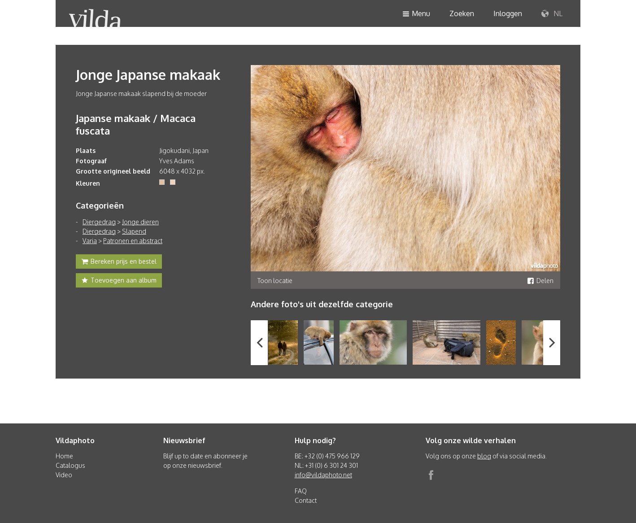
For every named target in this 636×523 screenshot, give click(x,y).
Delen (540, 280)
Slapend (134, 231)
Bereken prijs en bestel (119, 262)
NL (551, 14)
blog (484, 456)
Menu (416, 14)
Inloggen (507, 13)
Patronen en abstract (132, 240)
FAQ (301, 491)
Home (64, 456)
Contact (306, 500)
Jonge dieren (140, 222)
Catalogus (70, 465)
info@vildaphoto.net (323, 475)
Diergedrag (99, 222)
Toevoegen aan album (119, 281)
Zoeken (461, 13)
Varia (90, 240)
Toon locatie (274, 280)
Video (64, 475)
